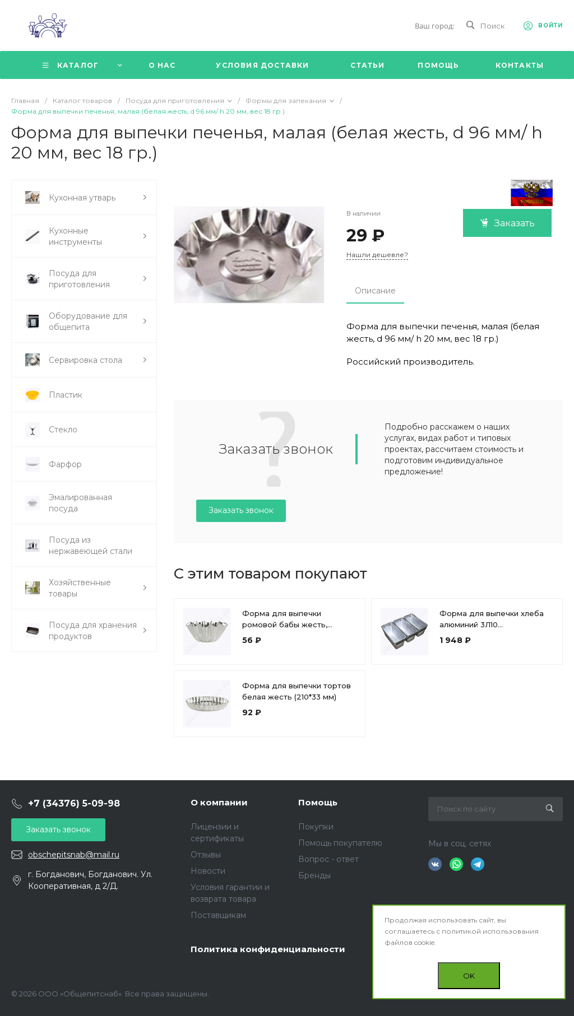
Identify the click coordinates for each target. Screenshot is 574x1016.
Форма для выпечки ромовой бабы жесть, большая (284, 624)
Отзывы (206, 855)
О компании (219, 802)
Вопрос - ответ (328, 859)
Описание (375, 291)
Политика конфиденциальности (268, 949)
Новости (208, 871)
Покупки (316, 827)
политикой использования (490, 931)
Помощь (317, 802)
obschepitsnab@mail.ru (73, 855)
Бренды (314, 875)
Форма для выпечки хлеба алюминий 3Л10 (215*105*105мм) (491, 624)
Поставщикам (218, 915)
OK (469, 975)
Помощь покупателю (340, 843)
